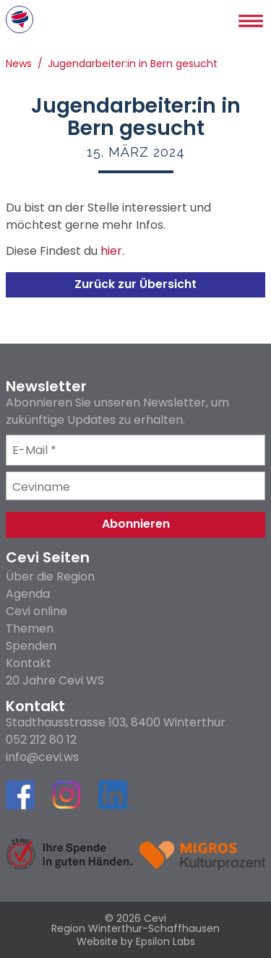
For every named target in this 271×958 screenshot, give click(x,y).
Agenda (28, 593)
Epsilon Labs (165, 941)
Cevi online (36, 611)
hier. (112, 252)
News (19, 64)
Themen (29, 628)
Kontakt (28, 663)
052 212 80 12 (41, 740)
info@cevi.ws (42, 757)
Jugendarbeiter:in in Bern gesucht (133, 64)
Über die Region (50, 576)
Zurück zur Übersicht (135, 284)
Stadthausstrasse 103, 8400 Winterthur (115, 722)
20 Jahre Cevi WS (55, 680)
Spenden (31, 645)
